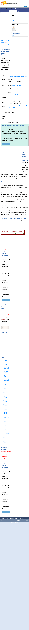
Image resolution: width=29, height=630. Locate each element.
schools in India (15, 94)
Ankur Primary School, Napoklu (6, 441)
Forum (16, 8)
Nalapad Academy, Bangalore (5, 404)
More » (20, 8)
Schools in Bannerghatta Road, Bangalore (5, 44)
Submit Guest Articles (5, 518)
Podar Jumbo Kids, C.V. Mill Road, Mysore (6, 367)
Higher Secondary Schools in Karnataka (10, 243)
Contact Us (17, 518)
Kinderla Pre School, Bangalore (5, 429)
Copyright (22, 518)
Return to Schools (4, 461)
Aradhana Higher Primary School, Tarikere (6, 433)
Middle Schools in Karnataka (8, 239)
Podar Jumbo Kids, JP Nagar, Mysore (6, 375)
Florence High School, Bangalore (6, 408)
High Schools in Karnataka (8, 241)
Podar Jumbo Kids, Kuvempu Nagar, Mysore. (6, 379)
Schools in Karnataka (16, 85)
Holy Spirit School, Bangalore (5, 415)
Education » (3, 8)
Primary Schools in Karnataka (8, 237)
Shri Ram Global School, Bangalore (6, 396)
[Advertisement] (11, 25)
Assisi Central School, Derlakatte (6, 437)
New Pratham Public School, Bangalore (6, 371)
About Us (12, 518)
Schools (2, 40)
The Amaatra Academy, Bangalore (5, 400)
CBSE (9, 109)
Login (23, 6)
